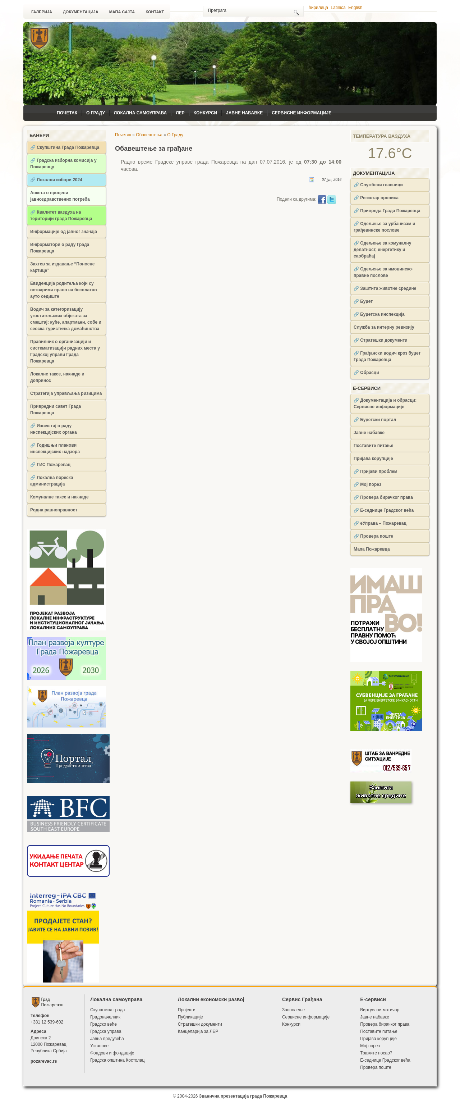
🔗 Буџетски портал (375, 419)
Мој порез (370, 1045)
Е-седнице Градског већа (385, 1060)
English (355, 7)
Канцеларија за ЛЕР (198, 1031)
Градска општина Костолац (117, 1060)
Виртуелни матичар (379, 1009)
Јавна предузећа (107, 1038)
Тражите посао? (376, 1053)
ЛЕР (180, 112)
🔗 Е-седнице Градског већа (384, 510)
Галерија (41, 12)
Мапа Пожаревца (372, 549)
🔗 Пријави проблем (375, 471)
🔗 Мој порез (367, 484)
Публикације (190, 1017)
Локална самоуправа (140, 112)
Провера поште (375, 1067)
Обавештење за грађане (153, 148)
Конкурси (205, 112)
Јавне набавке (244, 112)
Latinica (338, 7)
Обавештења (149, 134)
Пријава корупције (373, 458)
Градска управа (105, 1031)
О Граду (95, 112)
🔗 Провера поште (373, 536)
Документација (80, 12)
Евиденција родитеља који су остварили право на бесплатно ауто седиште (63, 290)
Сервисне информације (301, 112)
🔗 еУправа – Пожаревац (380, 523)
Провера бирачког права (384, 1024)
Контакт (155, 12)
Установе (99, 1045)
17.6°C (390, 153)
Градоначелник (105, 1017)
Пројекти (187, 1009)
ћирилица (318, 7)
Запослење (293, 1009)
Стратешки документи (200, 1024)
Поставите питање (373, 445)
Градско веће (103, 1024)
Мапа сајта (122, 12)
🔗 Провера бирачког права (383, 497)
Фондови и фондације (112, 1053)
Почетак (67, 112)
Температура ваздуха (381, 136)
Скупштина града (107, 1009)
